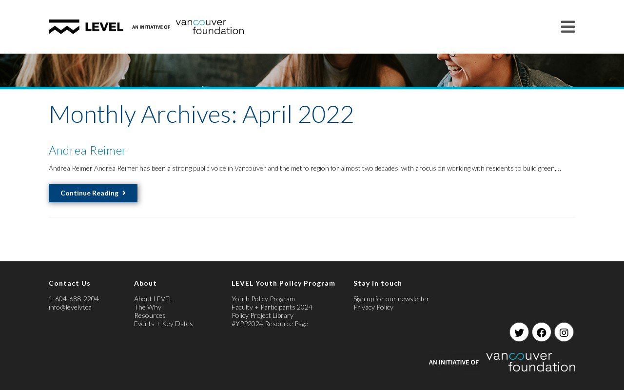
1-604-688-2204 (74, 298)
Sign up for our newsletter (391, 298)
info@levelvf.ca (70, 307)
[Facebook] (541, 332)
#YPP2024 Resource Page (270, 323)
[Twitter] (519, 332)
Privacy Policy (373, 307)
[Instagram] (564, 332)
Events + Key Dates (163, 323)
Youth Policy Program (263, 298)
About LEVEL (153, 298)
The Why (147, 307)
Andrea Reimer (88, 150)
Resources (150, 315)
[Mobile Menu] (568, 26)
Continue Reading (93, 193)
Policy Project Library (262, 315)
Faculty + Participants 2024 (272, 307)
